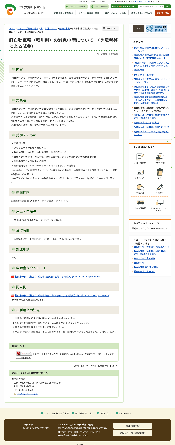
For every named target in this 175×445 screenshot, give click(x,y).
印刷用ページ (112, 28)
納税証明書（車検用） (144, 74)
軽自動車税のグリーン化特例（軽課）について (151, 133)
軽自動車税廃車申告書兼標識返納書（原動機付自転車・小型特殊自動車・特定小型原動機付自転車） (151, 100)
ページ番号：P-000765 (108, 53)
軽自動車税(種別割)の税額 (146, 122)
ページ (123, 6)
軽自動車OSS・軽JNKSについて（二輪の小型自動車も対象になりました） (151, 64)
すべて (116, 6)
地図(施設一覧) (133, 425)
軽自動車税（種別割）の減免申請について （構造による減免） (151, 116)
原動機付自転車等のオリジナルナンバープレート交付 (151, 81)
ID (135, 6)
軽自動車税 (64, 28)
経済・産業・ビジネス (141, 13)
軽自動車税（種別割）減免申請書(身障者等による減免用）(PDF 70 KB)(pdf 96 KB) (56, 276)
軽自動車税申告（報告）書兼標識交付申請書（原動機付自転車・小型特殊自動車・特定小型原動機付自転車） (151, 89)
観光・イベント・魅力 (115, 13)
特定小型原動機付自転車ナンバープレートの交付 (151, 49)
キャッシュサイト (142, 1)
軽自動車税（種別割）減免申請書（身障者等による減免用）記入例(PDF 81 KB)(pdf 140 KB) (60, 295)
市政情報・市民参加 (63, 13)
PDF (130, 6)
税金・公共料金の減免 (144, 258)
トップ (12, 28)
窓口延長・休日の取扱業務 (132, 432)
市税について (51, 28)
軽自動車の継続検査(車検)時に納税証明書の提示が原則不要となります (151, 57)
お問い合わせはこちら (27, 393)
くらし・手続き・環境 (88, 13)
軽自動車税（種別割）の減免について (151, 126)
